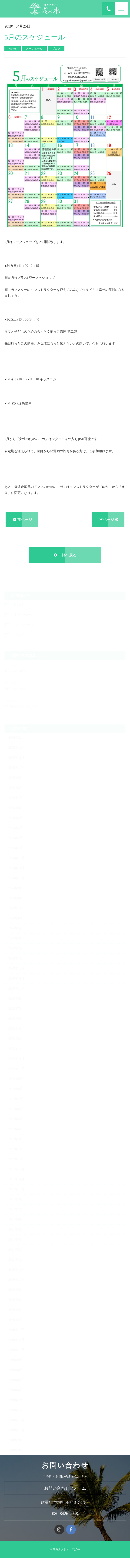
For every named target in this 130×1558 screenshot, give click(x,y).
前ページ (22, 521)
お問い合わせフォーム (65, 1488)
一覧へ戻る (65, 556)
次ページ (108, 521)
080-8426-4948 (65, 1513)
